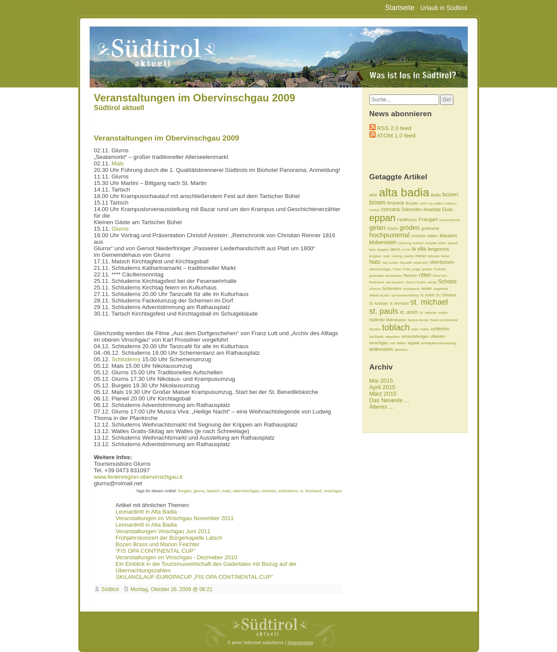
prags (416, 269)
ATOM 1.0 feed (395, 135)
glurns (199, 491)
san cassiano (395, 282)
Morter (445, 256)
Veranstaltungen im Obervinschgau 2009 (194, 98)
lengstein (375, 256)
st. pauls (384, 311)
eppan (382, 217)
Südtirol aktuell (119, 107)
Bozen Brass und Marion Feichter (158, 544)
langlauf (383, 250)
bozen (451, 194)
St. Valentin (428, 313)
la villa (419, 249)
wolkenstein (381, 349)
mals (226, 491)
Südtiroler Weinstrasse (387, 320)
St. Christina (446, 295)
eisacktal (431, 209)
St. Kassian (378, 303)
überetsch (401, 349)
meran (420, 256)
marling (397, 256)
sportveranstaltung (405, 295)
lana (372, 250)
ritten (425, 275)
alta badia (404, 192)
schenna (375, 288)
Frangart (428, 219)
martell (409, 256)
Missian (434, 256)
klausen (448, 235)
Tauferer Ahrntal (417, 320)
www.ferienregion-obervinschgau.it (138, 477)
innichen (418, 236)
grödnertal (430, 228)
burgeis (184, 491)
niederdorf (420, 263)
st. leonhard (311, 491)
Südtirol (110, 589)
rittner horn (440, 275)
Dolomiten (411, 209)
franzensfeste (450, 220)
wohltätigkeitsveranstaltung (438, 343)
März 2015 (383, 393)
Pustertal (439, 269)
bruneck (395, 202)
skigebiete (441, 289)
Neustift (406, 263)
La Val (406, 249)
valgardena (392, 336)
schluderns (288, 491)
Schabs (447, 281)
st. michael (429, 302)
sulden (443, 313)
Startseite (400, 7)
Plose (397, 269)
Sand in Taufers (416, 282)
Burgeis (412, 203)
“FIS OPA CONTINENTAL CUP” (155, 551)
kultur (442, 243)
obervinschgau (246, 491)
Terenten (375, 329)
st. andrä (427, 295)
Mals (117, 163)
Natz (375, 262)
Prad (406, 269)
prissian (427, 269)
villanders (437, 337)
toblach (396, 327)
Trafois (424, 329)
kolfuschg (404, 243)
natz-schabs (391, 262)
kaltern (432, 236)
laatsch (213, 491)
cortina (374, 210)
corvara (390, 209)
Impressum (300, 642)
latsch (395, 249)
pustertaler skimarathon (385, 276)
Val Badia (376, 337)
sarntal (432, 282)
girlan (377, 227)
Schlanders (392, 288)
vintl (392, 343)
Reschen (410, 276)
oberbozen (442, 262)
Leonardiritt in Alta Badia (146, 511)
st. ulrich (409, 312)
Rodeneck (377, 282)
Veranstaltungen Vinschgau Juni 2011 (163, 531)
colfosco (450, 203)
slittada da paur (379, 295)
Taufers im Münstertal (444, 320)
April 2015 (382, 387)
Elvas (447, 209)
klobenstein (383, 242)
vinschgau (332, 491)
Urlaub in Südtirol (443, 7)
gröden (409, 227)
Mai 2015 (381, 380)
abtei (373, 195)
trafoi (414, 329)
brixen (377, 202)
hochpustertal (389, 235)
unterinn (440, 328)
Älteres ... (381, 406)
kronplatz (431, 243)
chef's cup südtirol (431, 203)
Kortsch (418, 243)
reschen (269, 491)
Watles (401, 343)
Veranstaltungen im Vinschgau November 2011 (175, 518)
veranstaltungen (415, 336)
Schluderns (126, 359)
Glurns (119, 228)
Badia (436, 195)
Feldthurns (407, 219)
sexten (426, 288)
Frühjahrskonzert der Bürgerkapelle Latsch (169, 537)
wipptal (413, 343)
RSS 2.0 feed (394, 128)
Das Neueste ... (389, 400)
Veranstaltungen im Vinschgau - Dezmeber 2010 (176, 557)
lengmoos (439, 249)
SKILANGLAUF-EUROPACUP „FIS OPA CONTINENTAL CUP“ (194, 577)
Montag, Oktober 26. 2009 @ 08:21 (171, 589)
